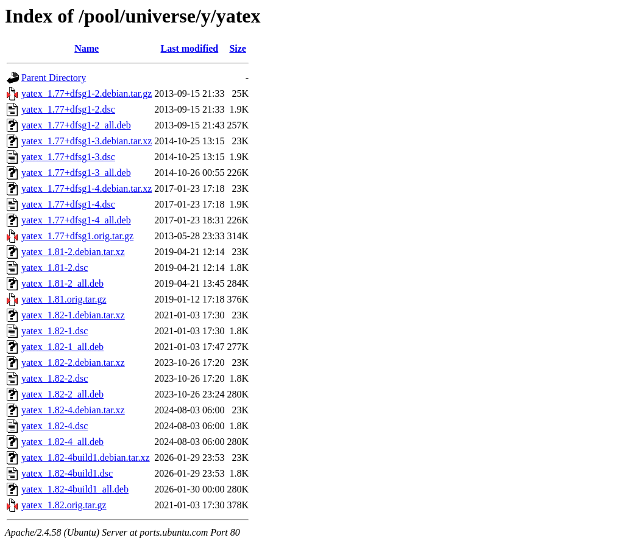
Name (86, 48)
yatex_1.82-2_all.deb (62, 394)
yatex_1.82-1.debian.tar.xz (73, 315)
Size (237, 48)
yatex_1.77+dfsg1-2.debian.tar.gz (86, 93)
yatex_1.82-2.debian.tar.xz (73, 362)
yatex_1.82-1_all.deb (62, 347)
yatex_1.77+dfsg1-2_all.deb (76, 125)
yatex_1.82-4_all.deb (62, 441)
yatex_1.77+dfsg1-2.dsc (68, 109)
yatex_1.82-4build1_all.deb (75, 489)
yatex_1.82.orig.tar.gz (64, 505)
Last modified (190, 48)
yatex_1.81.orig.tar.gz (64, 299)
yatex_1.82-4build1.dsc (67, 473)
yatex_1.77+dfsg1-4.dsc (68, 204)
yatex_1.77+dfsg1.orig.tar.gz (77, 236)
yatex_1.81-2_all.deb (62, 283)
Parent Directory (53, 77)
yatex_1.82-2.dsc (54, 378)
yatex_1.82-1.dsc (54, 331)
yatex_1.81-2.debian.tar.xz (73, 252)
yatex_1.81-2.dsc (54, 267)
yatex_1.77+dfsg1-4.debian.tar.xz (86, 188)
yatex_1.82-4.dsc (54, 426)
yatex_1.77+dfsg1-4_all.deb (76, 220)
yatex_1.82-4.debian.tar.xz (73, 410)
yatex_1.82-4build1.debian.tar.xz (85, 457)
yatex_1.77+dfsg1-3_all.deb (76, 172)
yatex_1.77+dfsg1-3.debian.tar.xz (86, 141)
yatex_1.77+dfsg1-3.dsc (68, 157)
